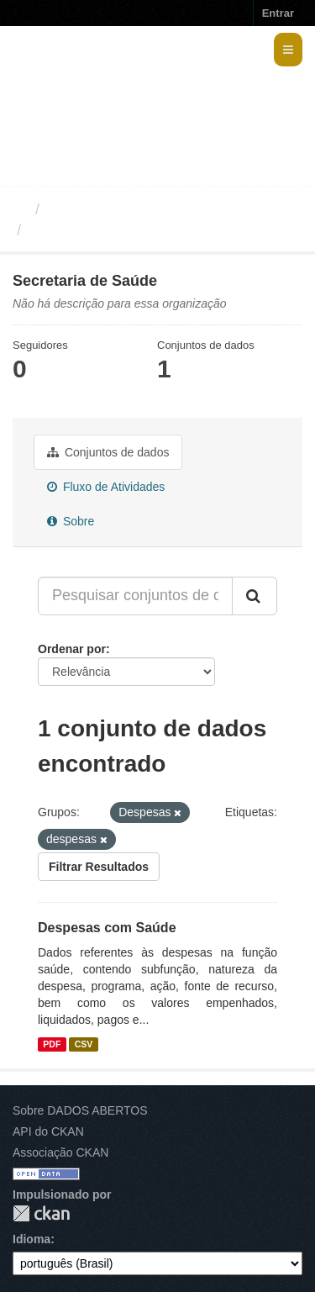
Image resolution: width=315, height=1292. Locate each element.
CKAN (41, 1213)
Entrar (278, 13)
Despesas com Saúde (107, 927)
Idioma (31, 1239)
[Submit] (254, 596)
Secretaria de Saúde (101, 230)
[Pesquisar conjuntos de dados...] (135, 596)
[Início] (20, 209)
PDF (51, 1044)
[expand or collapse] (288, 49)
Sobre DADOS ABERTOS (80, 1110)
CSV (84, 1044)
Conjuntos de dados (108, 452)
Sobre (70, 521)
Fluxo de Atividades (106, 486)
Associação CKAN (60, 1152)
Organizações (94, 209)
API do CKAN (48, 1131)
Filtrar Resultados (99, 866)
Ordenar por (72, 649)
